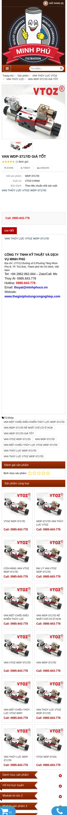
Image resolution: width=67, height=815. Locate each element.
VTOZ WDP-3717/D (14, 521)
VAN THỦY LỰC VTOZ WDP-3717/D (23, 456)
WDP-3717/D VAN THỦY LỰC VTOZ (49, 523)
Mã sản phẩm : (14, 176)
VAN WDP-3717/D (45, 439)
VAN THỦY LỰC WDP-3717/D (20, 450)
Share (9, 168)
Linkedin (43, 168)
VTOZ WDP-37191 (46, 756)
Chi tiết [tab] (9, 230)
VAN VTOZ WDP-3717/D (17, 439)
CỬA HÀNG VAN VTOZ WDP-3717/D (16, 570)
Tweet (25, 168)
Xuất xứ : (18, 180)
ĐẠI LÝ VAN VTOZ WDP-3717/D (46, 570)
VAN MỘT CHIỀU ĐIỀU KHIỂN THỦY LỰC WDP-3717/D (34, 422)
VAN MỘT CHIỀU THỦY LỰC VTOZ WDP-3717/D (30, 444)
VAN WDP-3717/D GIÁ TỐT (19, 433)
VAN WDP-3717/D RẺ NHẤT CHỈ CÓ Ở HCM (28, 427)
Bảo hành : (17, 185)
